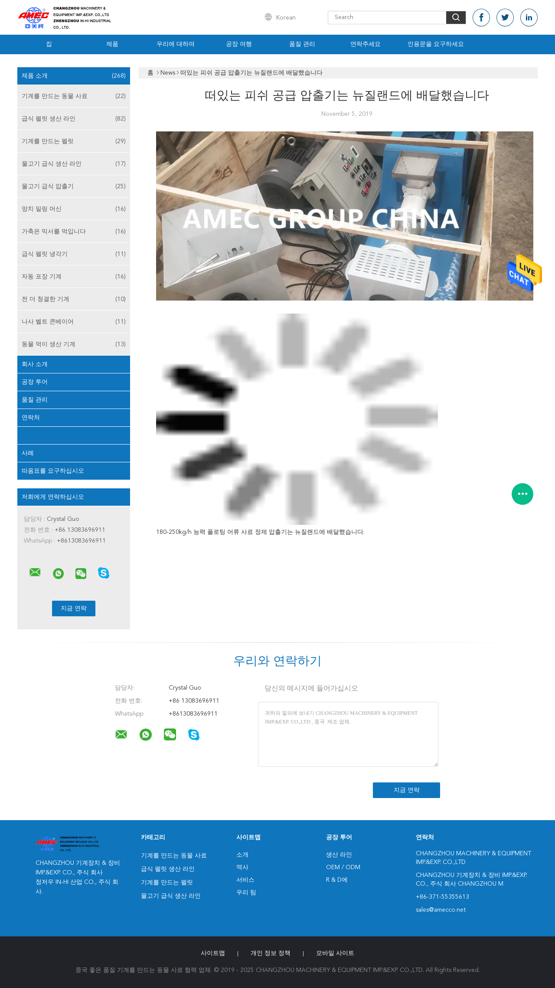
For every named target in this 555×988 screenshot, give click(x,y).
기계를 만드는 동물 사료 (74, 96)
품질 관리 (302, 44)
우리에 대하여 (176, 44)
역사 (242, 867)
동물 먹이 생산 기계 (74, 344)
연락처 (31, 418)
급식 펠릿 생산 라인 (74, 119)
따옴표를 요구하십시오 (53, 471)
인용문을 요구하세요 (436, 44)
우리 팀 (246, 893)
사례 (28, 453)
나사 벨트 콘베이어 (74, 321)
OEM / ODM (343, 867)
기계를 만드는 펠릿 (74, 141)
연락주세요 (365, 44)
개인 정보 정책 (271, 953)
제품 (112, 44)
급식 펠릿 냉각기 (74, 254)
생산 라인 (339, 855)
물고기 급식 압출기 (74, 186)
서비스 (245, 880)
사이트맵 (213, 953)
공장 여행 (239, 44)
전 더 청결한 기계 (74, 299)
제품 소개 (74, 76)
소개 (242, 855)
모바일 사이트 (335, 953)
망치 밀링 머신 (74, 209)
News (30, 435)
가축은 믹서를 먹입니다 (74, 231)
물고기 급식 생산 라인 (74, 164)
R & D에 (337, 880)
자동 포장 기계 (74, 276)
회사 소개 (35, 364)
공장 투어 (35, 382)
